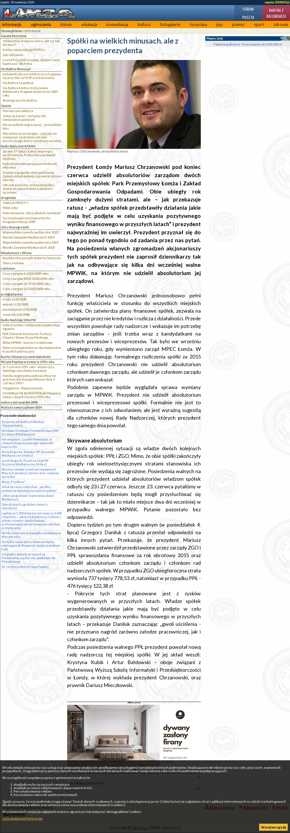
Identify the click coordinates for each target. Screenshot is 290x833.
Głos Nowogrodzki (15, 227)
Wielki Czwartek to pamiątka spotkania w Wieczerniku (31, 534)
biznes (66, 24)
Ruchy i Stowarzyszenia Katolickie (26, 356)
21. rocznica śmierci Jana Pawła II (25, 566)
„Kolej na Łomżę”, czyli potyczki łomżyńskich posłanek (24, 117)
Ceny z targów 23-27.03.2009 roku (26, 283)
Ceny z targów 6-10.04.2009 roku (25, 273)
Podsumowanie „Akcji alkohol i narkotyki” (32, 213)
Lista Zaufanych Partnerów (22, 818)
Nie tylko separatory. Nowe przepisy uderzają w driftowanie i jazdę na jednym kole (30, 545)
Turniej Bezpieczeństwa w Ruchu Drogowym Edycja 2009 (27, 220)
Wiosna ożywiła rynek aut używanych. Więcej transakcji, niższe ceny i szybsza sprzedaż (30, 472)
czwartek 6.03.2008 (16, 314)
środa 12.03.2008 (14, 299)
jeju (219, 24)
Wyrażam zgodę (273, 827)
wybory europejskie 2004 (19, 402)
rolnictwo (8, 268)
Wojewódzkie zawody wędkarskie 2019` (31, 242)
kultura (144, 24)
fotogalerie (170, 24)
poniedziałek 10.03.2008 (20, 309)
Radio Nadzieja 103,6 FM (18, 320)
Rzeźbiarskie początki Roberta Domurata (32, 258)
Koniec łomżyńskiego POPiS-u (24, 49)
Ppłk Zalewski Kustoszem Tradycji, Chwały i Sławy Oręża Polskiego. (27, 335)
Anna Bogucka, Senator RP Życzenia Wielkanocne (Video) (27, 453)
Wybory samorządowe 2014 (21, 407)
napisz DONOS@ (277, 2)
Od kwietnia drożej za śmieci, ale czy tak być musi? (31, 42)
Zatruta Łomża (13, 55)
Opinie (6, 106)
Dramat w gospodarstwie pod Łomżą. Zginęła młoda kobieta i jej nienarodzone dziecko (32, 176)
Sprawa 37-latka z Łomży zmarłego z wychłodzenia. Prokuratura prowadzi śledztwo (29, 154)
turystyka (198, 24)
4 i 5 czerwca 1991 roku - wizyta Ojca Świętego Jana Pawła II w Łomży (28, 368)
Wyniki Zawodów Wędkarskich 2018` (29, 247)
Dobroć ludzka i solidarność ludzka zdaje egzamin (31, 326)
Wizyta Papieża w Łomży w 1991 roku (27, 362)
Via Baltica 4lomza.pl (16, 69)
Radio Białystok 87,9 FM (18, 146)
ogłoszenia (41, 24)
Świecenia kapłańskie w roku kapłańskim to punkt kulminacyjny (32, 349)
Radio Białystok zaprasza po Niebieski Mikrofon (30, 165)
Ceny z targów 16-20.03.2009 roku (26, 289)
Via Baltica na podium (18, 83)
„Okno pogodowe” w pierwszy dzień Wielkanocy (27, 497)
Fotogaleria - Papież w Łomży (23, 388)
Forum (248, 9)
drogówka (8, 197)
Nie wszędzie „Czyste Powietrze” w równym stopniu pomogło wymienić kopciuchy (27, 442)
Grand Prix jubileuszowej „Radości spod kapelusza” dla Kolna (31, 61)
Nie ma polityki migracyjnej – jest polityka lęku (32, 126)
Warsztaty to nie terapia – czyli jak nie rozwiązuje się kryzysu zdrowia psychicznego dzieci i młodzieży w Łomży (32, 137)
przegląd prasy (12, 294)
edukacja (89, 24)
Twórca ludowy (13, 263)
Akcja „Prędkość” (13, 482)
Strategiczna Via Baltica (20, 100)
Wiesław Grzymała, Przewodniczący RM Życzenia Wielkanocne (30, 432)
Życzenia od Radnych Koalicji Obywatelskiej (22, 423)
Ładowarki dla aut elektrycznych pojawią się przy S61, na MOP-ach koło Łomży (32, 76)
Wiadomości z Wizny (16, 253)
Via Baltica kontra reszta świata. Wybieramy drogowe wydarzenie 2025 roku (30, 91)
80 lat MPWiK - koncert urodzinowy (28, 342)
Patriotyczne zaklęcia (18, 111)
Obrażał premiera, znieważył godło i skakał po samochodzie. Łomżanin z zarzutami (28, 188)
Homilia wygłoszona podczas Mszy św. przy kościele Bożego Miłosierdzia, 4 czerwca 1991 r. (29, 379)
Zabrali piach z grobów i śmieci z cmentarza (24, 506)
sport (259, 24)
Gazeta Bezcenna (13, 36)
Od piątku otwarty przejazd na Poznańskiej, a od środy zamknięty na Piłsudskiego (28, 557)
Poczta (248, 17)
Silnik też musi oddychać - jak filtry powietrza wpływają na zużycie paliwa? (29, 488)
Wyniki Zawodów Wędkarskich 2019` (29, 237)
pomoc (238, 24)
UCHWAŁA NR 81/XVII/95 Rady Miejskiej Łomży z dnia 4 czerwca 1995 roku (32, 395)
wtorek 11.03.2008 (15, 304)
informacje (12, 24)
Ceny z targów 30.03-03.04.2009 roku (28, 278)
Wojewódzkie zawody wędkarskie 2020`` (31, 232)
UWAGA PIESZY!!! (16, 203)
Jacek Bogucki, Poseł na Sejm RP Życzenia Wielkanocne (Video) (25, 462)
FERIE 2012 (10, 208)
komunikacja (117, 24)
